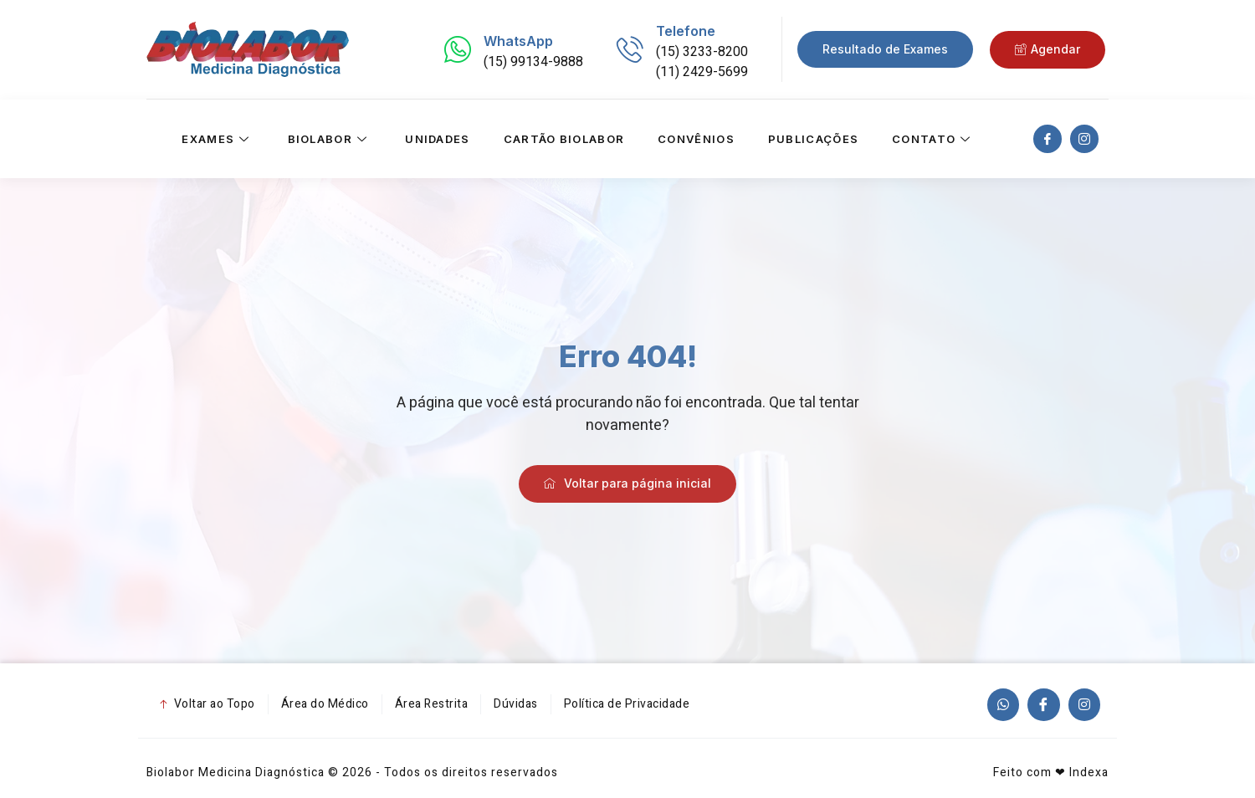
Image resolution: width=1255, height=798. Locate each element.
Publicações (813, 139)
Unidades (437, 139)
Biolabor (330, 139)
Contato (933, 139)
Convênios (696, 139)
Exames (218, 139)
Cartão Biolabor (564, 139)
